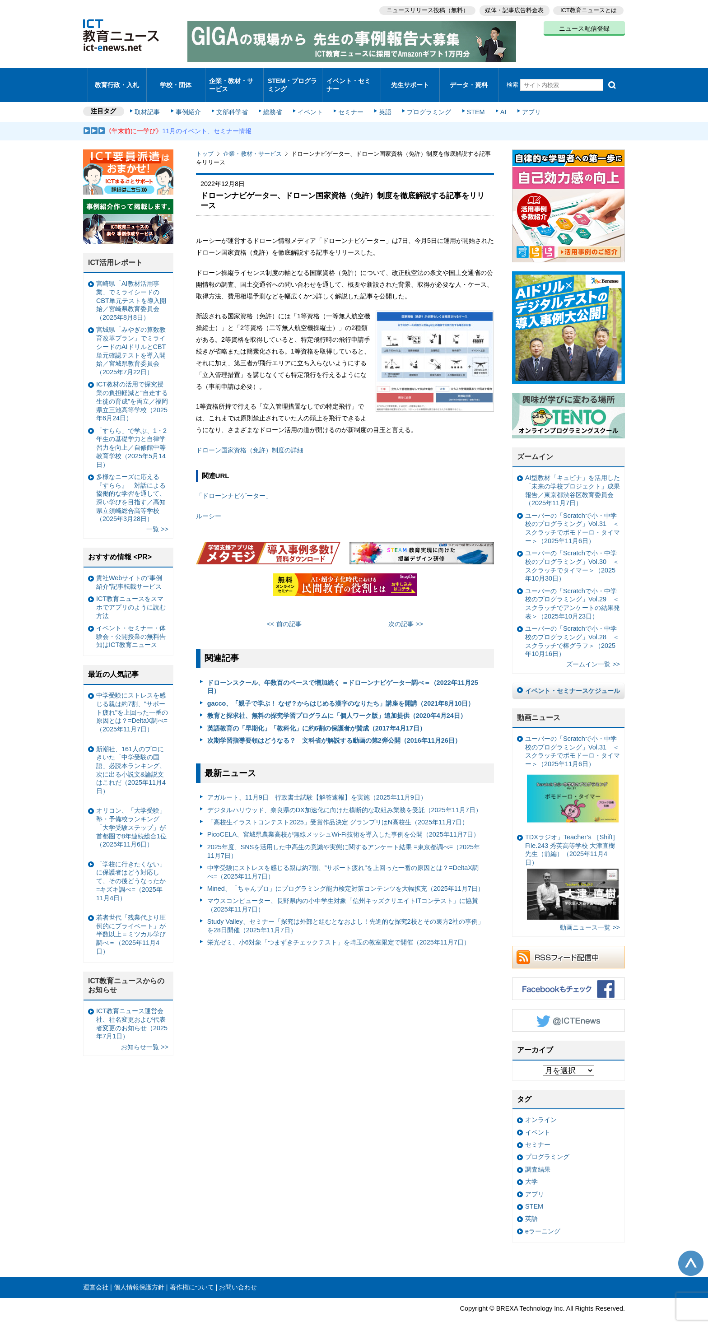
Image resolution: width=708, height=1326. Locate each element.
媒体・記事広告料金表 (513, 9)
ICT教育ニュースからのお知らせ (126, 973)
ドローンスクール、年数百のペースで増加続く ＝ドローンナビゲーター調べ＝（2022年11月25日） (342, 675)
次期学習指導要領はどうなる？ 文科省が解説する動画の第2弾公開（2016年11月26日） (334, 728)
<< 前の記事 (284, 612)
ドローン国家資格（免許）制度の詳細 (249, 438)
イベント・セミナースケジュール (572, 679)
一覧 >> (157, 517)
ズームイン (535, 445)
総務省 (272, 100)
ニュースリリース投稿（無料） (424, 9)
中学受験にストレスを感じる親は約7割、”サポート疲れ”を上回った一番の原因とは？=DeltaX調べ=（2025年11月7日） (343, 860)
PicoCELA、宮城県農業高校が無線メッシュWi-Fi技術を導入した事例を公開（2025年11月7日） (343, 822)
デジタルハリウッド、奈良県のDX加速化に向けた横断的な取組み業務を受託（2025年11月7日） (344, 797)
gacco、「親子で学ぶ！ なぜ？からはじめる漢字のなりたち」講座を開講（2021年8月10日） (341, 691)
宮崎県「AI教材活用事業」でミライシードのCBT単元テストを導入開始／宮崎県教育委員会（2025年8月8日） (131, 288)
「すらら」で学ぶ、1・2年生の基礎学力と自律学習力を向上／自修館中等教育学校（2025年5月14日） (131, 435)
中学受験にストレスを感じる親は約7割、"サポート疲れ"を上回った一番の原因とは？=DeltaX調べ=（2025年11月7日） (132, 700)
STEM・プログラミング (293, 78)
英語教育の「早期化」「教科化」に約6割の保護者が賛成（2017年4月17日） (316, 716)
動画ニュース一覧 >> (590, 915)
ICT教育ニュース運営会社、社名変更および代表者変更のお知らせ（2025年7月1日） (132, 1012)
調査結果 (537, 1157)
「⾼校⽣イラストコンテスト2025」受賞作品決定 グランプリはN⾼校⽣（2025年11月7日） (337, 810)
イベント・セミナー (348, 78)
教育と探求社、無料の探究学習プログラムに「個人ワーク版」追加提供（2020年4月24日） (336, 703)
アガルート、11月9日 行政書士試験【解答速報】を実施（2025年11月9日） (317, 785)
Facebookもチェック (568, 976)
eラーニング (542, 1219)
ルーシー (208, 503)
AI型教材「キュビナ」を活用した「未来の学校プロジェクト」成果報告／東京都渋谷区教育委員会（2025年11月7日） (572, 478)
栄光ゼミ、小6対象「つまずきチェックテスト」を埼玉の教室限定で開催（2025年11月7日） (338, 930)
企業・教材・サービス (231, 78)
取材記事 (150, 100)
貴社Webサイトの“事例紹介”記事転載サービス (129, 570)
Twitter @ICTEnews (568, 1008)
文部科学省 (233, 100)
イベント (309, 100)
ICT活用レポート (115, 251)
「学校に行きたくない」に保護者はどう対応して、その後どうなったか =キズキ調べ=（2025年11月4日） (131, 868)
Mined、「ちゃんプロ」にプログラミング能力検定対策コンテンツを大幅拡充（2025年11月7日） (345, 876)
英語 (382, 100)
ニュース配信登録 (584, 27)
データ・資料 (468, 78)
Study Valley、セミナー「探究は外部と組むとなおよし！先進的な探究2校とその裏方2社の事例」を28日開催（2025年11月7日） (345, 914)
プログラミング (424, 100)
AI (496, 100)
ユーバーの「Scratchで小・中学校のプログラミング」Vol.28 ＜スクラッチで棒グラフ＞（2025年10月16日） (572, 629)
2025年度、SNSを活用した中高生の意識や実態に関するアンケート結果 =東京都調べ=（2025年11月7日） (343, 839)
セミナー (348, 100)
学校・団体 (176, 78)
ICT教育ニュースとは (588, 9)
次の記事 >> (405, 612)
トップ (205, 142)
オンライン (541, 1108)
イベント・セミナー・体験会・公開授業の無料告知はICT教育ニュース (131, 624)
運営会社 (95, 1275)
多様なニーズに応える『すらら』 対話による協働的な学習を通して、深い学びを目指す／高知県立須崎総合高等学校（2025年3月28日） (131, 486)
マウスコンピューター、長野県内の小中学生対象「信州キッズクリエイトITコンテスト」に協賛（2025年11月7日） (343, 893)
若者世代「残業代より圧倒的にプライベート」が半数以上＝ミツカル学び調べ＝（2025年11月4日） (131, 922)
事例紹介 (190, 100)
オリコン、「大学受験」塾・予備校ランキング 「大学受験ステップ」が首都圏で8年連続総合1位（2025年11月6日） (131, 815)
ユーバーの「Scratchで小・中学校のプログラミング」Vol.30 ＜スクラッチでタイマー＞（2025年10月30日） (572, 554)
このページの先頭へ (690, 1251)
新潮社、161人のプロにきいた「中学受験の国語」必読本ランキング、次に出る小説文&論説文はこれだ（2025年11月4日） (131, 758)
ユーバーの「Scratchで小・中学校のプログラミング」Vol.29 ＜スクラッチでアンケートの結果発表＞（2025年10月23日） (572, 591)
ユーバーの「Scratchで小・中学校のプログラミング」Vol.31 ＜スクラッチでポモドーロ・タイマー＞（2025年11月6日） (572, 516)
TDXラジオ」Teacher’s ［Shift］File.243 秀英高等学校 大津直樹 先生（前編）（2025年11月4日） (572, 864)
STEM (470, 100)
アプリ (523, 100)
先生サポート (410, 78)
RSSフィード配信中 (568, 945)
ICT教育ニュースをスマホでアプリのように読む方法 (131, 595)
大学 (531, 1169)
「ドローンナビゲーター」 (234, 484)
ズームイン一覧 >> (593, 652)
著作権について (192, 1275)
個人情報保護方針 (139, 1275)
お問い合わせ (238, 1275)
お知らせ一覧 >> (144, 1034)
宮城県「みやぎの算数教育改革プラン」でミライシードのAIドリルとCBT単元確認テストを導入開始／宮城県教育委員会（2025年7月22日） (131, 339)
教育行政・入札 (117, 78)
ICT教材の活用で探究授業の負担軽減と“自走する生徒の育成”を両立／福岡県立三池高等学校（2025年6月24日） (132, 389)
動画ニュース (538, 705)
